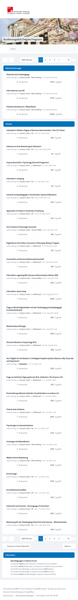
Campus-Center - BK (26, 428)
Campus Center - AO (26, 133)
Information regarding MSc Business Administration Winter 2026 (32, 275)
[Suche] (68, 49)
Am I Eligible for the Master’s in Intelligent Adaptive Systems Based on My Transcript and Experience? (39, 359)
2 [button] (45, 60)
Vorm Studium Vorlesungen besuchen (21, 227)
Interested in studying (15, 178)
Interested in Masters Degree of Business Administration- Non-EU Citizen (35, 130)
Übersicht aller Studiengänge (17, 74)
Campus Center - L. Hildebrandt (30, 165)
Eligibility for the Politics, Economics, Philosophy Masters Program (32, 243)
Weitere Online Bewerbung (17, 457)
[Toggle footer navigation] (3, 582)
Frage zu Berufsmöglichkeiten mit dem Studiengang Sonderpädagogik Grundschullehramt (34, 308)
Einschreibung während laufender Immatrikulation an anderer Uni (32, 393)
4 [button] (54, 60)
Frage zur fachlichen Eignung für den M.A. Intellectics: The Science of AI (34, 377)
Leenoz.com (61, 588)
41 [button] (68, 60)
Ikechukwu (23, 364)
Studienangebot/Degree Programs (22, 39)
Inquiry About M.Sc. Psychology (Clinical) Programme (27, 162)
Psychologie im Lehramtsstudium (19, 425)
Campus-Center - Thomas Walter (30, 230)
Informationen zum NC (15, 90)
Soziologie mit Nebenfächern (18, 441)
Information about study (16, 291)
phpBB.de (30, 592)
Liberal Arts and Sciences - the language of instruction (27, 506)
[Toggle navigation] (75, 9)
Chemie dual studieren (15, 409)
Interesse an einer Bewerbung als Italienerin (23, 146)
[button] (73, 59)
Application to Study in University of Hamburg (24, 211)
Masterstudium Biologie (16, 326)
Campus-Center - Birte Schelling (30, 77)
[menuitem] (8, 595)
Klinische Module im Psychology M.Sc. (21, 342)
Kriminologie (11, 473)
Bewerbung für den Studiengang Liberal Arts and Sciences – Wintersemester (36, 522)
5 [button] (59, 60)
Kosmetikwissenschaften (16, 490)
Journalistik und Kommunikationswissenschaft (25, 259)
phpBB (15, 588)
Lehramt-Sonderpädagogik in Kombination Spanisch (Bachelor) (31, 194)
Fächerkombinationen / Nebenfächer (21, 106)
